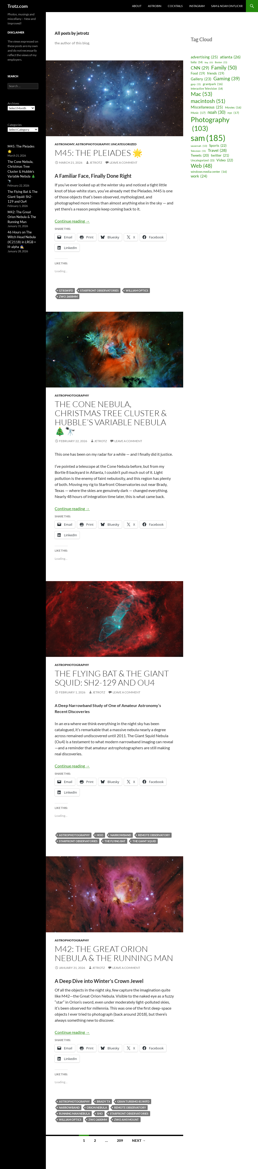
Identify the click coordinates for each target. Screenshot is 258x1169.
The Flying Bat (115, 841)
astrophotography (93, 144)
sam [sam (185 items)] (208, 138)
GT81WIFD (66, 290)
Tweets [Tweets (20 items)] (200, 155)
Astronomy (64, 144)
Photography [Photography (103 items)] (210, 124)
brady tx (103, 1101)
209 (120, 1140)
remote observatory (154, 835)
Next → (139, 1140)
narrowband (120, 835)
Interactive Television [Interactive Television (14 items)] (207, 88)
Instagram (197, 6)
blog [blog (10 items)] (209, 62)
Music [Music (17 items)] (198, 113)
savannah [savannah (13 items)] (199, 146)
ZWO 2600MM (68, 296)
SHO (100, 1113)
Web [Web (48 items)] (201, 165)
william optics (137, 290)
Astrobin (154, 6)
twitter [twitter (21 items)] (220, 155)
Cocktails (175, 6)
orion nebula (97, 1107)
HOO (100, 835)
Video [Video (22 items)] (224, 160)
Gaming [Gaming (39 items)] (226, 79)
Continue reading (72, 221)
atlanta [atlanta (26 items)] (230, 56)
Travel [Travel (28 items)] (217, 150)
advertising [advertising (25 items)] (204, 57)
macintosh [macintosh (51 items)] (208, 101)
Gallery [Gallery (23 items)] (201, 79)
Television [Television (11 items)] (198, 151)
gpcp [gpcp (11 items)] (196, 84)
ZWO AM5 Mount (126, 1119)
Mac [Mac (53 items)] (201, 94)
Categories (15, 125)
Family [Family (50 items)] (224, 67)
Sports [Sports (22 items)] (218, 145)
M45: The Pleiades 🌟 (99, 153)
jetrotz (95, 162)
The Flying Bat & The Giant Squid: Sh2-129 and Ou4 (112, 678)
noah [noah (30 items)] (216, 112)
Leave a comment (123, 162)
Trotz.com (18, 6)
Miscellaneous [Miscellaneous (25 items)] (207, 107)
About (136, 6)
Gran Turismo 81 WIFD (133, 1101)
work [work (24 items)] (199, 176)
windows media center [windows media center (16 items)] (209, 171)
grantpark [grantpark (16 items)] (213, 84)
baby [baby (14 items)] (197, 62)
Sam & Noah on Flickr (227, 6)
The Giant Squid (144, 841)
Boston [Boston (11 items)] (221, 62)
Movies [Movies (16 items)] (233, 107)
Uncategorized (124, 144)
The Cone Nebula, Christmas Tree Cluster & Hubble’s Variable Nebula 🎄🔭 (111, 417)
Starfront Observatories (99, 290)
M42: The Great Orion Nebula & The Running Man (114, 953)
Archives (13, 103)
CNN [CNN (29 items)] (200, 68)
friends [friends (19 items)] (215, 73)
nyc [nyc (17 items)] (233, 113)
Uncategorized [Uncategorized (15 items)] (202, 160)
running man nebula (74, 1113)
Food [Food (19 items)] (198, 73)
